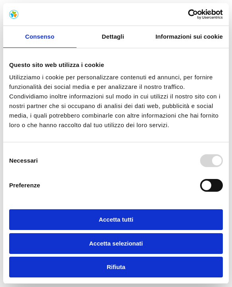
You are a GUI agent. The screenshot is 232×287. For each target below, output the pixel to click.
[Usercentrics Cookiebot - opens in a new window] (188, 14)
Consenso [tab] (39, 36)
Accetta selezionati (116, 243)
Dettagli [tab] (113, 36)
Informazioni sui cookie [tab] (189, 36)
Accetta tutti (116, 219)
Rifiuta (116, 266)
